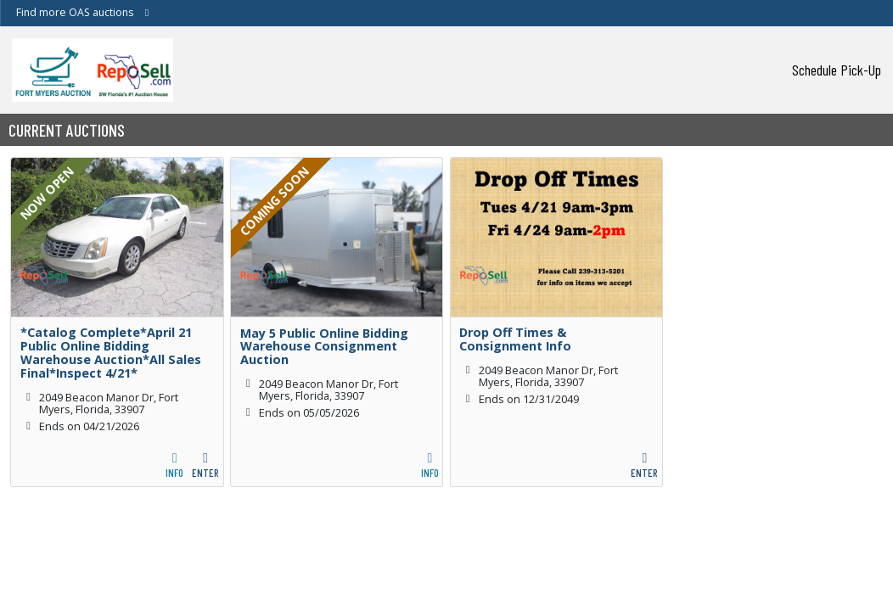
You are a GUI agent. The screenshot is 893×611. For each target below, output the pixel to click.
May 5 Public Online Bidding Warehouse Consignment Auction (324, 347)
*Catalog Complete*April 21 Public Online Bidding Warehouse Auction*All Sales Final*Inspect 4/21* (110, 352)
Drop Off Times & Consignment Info (515, 339)
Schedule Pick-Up (836, 69)
